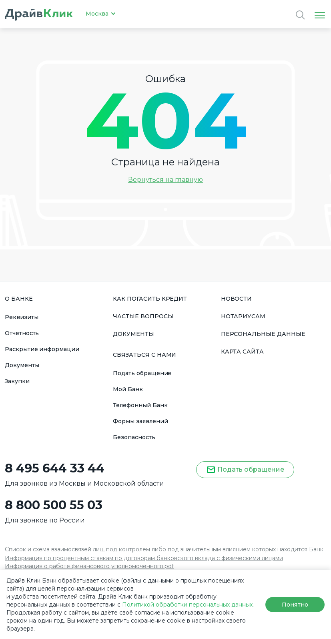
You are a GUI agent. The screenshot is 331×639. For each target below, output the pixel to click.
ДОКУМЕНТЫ (133, 334)
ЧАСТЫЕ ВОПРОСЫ (143, 316)
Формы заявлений (140, 421)
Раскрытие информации (42, 349)
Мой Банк (128, 389)
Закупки (17, 381)
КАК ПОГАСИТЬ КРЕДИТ (150, 298)
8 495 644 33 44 (54, 468)
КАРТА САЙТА (242, 351)
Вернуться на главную (165, 179)
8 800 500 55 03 (53, 505)
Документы (22, 365)
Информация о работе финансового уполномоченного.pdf (89, 566)
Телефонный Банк (140, 405)
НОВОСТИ (236, 298)
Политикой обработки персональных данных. (188, 604)
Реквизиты (21, 317)
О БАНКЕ (19, 298)
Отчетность (22, 333)
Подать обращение (142, 373)
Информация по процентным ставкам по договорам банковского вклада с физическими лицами (144, 558)
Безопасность (134, 437)
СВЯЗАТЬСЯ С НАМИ (144, 354)
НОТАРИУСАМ (243, 316)
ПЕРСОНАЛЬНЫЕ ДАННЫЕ (263, 334)
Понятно (295, 604)
